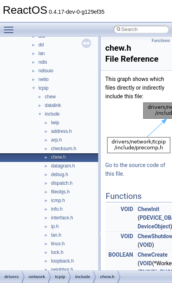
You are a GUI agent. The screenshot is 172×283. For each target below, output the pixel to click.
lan (41, 53)
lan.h (56, 235)
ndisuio (45, 71)
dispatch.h (62, 183)
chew (50, 96)
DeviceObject (153, 226)
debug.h (59, 174)
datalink (53, 105)
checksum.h (63, 148)
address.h (61, 131)
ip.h (55, 226)
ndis (42, 62)
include (52, 114)
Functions (161, 40)
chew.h (58, 157)
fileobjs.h (60, 192)
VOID (127, 209)
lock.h (57, 252)
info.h (56, 209)
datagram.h (63, 166)
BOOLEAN (120, 255)
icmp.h (58, 200)
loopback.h (62, 261)
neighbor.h (62, 269)
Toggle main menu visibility (10, 26)
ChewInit (148, 209)
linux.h (58, 243)
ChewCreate (152, 255)
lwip (55, 122)
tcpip (43, 88)
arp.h (56, 140)
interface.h (62, 218)
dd (41, 45)
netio (43, 79)
